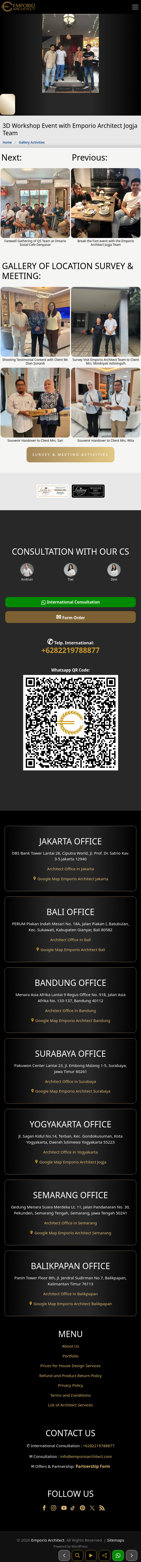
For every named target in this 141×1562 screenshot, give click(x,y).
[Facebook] (45, 1509)
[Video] (91, 1555)
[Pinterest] (83, 1509)
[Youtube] (64, 1509)
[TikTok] (73, 1509)
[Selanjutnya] (131, 1555)
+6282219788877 (70, 650)
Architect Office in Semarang (70, 1222)
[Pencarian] (77, 1555)
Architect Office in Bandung (70, 1010)
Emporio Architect (48, 1540)
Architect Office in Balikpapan (70, 1293)
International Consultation (70, 602)
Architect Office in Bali (70, 939)
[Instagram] (54, 1509)
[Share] (104, 1555)
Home (7, 142)
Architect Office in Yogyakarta (70, 1152)
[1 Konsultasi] (118, 1555)
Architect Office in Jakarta (70, 868)
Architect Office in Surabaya (70, 1081)
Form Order (70, 616)
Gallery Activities (31, 142)
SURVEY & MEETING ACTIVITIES (70, 454)
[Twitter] (92, 1510)
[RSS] (102, 1509)
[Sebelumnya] (64, 1555)
